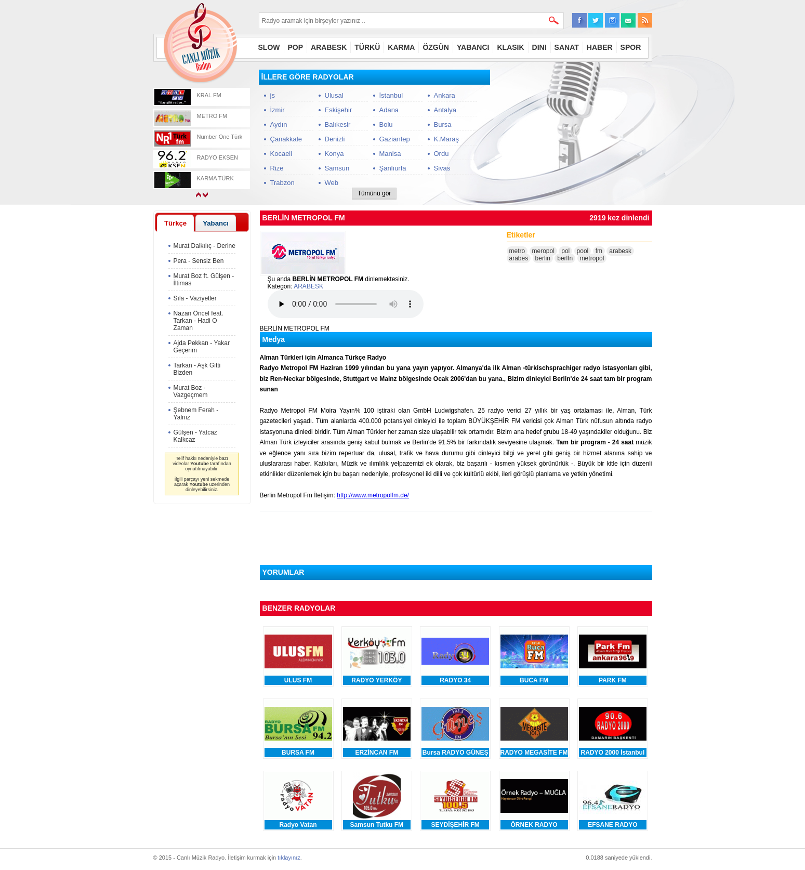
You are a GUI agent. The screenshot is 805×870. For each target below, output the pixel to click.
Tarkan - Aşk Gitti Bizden (197, 369)
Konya (334, 153)
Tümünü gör (374, 193)
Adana (389, 110)
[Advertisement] (574, 135)
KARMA (401, 47)
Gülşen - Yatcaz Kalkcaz (195, 436)
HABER (600, 47)
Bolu (386, 124)
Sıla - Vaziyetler (195, 298)
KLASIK (510, 47)
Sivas (442, 168)
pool (583, 251)
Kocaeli (281, 153)
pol (565, 251)
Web (332, 183)
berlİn (565, 258)
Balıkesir (338, 124)
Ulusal (334, 95)
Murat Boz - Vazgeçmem (191, 391)
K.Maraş (446, 139)
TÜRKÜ (367, 47)
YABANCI (473, 47)
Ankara (444, 95)
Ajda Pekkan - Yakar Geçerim (202, 346)
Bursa (443, 124)
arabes (519, 258)
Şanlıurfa (392, 168)
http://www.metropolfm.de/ (373, 495)
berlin (542, 258)
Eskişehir (338, 110)
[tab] (175, 223)
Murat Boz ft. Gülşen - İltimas (204, 279)
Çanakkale (286, 139)
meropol (543, 251)
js (272, 95)
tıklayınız (289, 857)
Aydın (278, 124)
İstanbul (391, 95)
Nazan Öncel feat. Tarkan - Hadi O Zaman (198, 321)
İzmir (277, 110)
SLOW (269, 47)
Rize (277, 168)
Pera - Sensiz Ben (199, 261)
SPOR (631, 47)
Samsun (337, 168)
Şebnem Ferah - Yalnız (196, 413)
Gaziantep (394, 139)
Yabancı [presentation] (216, 223)
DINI (539, 47)
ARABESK (329, 47)
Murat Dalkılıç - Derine (204, 245)
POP (295, 47)
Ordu (441, 153)
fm (599, 251)
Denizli (335, 139)
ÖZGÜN (436, 47)
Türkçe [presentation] (175, 223)
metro (517, 251)
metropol (592, 258)
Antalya (445, 110)
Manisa (390, 153)
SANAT (567, 47)
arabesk (620, 251)
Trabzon (282, 183)
